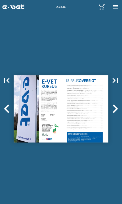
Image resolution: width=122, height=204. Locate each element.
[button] (7, 80)
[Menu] (115, 7)
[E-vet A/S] (101, 7)
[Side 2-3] (61, 7)
